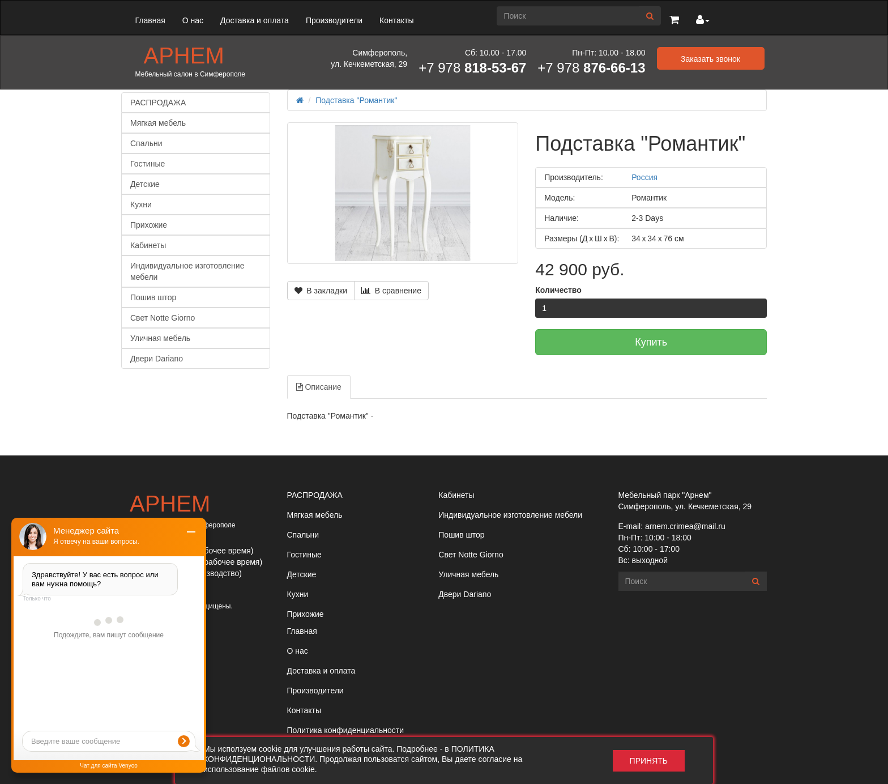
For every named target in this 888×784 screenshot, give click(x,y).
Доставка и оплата (254, 20)
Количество (558, 290)
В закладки (321, 290)
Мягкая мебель (158, 122)
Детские (145, 184)
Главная (150, 20)
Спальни (146, 143)
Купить (651, 342)
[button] (674, 20)
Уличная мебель (160, 338)
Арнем (184, 55)
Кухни (141, 204)
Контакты (396, 20)
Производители (334, 20)
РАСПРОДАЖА (158, 102)
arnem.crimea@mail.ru (685, 526)
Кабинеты (148, 245)
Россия (644, 177)
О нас (192, 20)
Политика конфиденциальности (345, 730)
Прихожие (148, 224)
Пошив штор (153, 297)
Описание (318, 386)
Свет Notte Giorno (162, 317)
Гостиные (147, 163)
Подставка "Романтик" (356, 100)
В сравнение (391, 290)
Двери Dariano (156, 358)
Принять (649, 760)
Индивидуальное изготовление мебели (187, 271)
